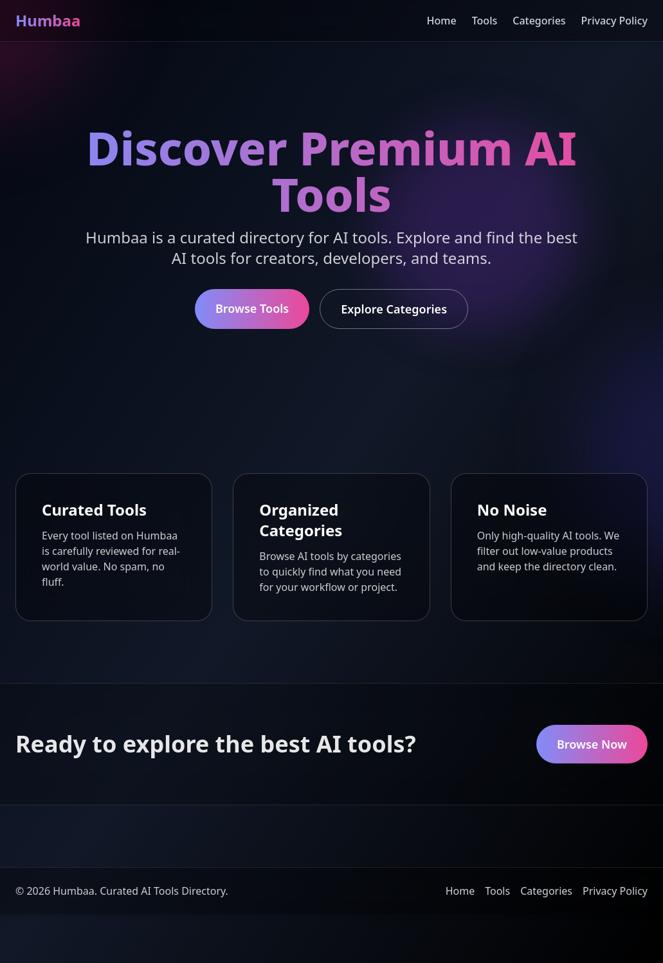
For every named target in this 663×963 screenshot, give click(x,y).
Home (442, 21)
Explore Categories (394, 309)
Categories (539, 21)
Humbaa (47, 20)
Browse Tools (252, 308)
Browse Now (592, 744)
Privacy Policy (614, 21)
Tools (485, 21)
